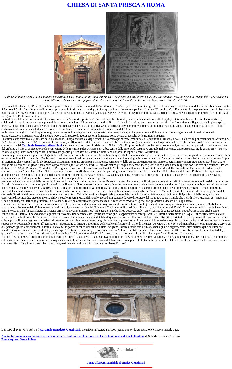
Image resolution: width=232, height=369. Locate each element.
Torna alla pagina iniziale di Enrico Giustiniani (116, 362)
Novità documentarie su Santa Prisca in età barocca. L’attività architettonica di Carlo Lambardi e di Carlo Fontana (72, 336)
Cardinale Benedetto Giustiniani (42, 145)
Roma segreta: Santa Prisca (18, 339)
